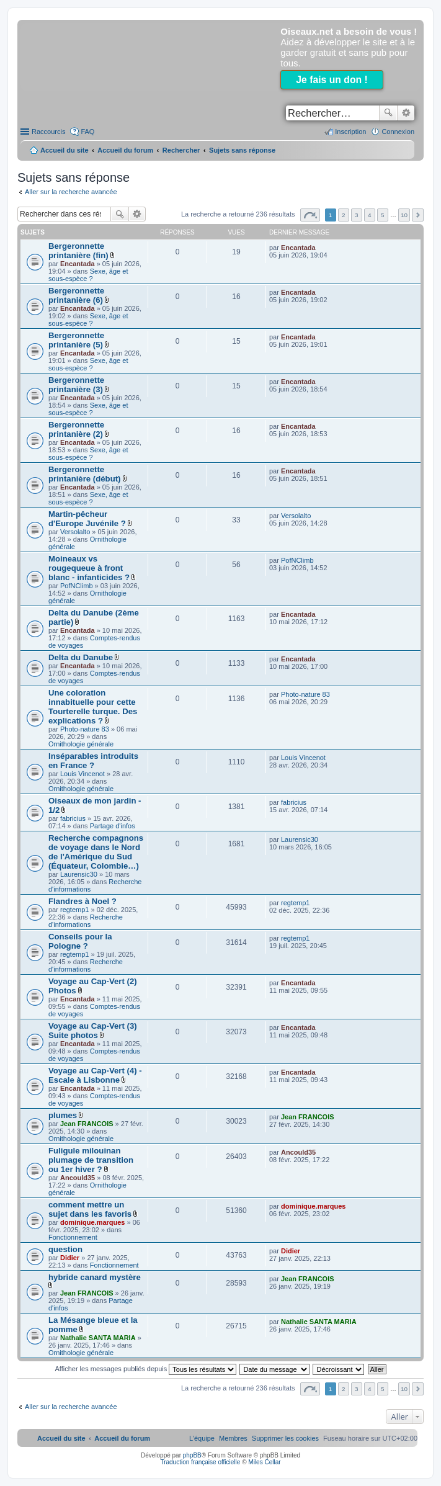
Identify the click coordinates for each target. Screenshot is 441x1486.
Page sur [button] (310, 215)
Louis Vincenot (82, 773)
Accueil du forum (125, 150)
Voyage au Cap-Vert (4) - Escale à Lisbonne (95, 1075)
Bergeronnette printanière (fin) (78, 250)
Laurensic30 (78, 874)
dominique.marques (92, 1222)
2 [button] (343, 215)
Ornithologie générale (81, 744)
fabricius (73, 818)
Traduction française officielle (200, 1462)
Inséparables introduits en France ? (93, 760)
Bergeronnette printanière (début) (84, 474)
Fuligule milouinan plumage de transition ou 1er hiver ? (90, 1160)
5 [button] (383, 215)
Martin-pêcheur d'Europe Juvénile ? (87, 518)
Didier (69, 1257)
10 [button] (404, 215)
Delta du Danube (80, 657)
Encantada (77, 263)
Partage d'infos (112, 826)
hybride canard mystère (94, 1277)
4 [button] (370, 215)
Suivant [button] (418, 215)
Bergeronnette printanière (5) (76, 340)
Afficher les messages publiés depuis (145, 1368)
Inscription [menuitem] (350, 131)
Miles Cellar (264, 1462)
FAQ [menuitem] (87, 131)
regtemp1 (74, 909)
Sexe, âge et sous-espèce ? (88, 274)
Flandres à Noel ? (82, 901)
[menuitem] (285, 1438)
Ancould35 (77, 1177)
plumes (62, 1115)
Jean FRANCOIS (87, 1123)
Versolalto (75, 531)
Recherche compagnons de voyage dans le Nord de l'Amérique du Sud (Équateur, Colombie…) (95, 852)
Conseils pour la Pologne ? (80, 941)
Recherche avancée (406, 112)
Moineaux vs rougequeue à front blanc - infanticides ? (89, 568)
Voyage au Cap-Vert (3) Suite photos (92, 1030)
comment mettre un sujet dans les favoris (89, 1209)
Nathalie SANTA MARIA (98, 1337)
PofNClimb (76, 585)
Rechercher (388, 112)
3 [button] (357, 215)
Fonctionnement (72, 1237)
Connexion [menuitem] (397, 131)
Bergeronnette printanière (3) (76, 384)
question (65, 1249)
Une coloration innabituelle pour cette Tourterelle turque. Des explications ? (92, 706)
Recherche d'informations (85, 920)
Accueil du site (64, 150)
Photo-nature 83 (84, 729)
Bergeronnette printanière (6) (76, 295)
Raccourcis (48, 131)
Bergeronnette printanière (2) (76, 429)
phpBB (192, 1455)
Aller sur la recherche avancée (71, 191)
